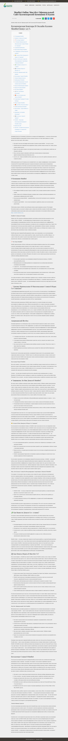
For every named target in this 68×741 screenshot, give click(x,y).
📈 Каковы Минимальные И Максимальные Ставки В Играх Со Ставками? (21, 43)
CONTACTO (56, 5)
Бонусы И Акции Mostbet (20, 87)
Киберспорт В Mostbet (19, 80)
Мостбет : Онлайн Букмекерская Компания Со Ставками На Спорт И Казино (22, 129)
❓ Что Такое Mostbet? (19, 40)
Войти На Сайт (18, 125)
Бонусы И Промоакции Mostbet (21, 85)
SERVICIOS (31, 5)
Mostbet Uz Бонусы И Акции (21, 38)
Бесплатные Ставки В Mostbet (21, 76)
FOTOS (44, 5)
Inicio (26, 5)
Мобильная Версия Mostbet (21, 106)
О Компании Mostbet (19, 36)
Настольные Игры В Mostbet (21, 49)
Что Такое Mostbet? (19, 89)
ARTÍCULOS (50, 5)
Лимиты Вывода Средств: (20, 78)
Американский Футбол (20, 47)
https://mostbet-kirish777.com (17, 212)
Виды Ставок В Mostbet (20, 102)
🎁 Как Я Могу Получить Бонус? (21, 104)
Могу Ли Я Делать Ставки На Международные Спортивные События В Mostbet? (21, 60)
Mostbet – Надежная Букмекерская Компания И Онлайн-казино (20, 121)
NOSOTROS (38, 5)
